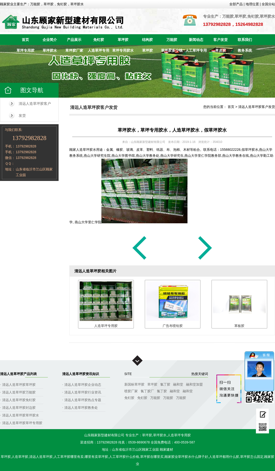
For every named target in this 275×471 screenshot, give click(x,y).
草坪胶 (123, 40)
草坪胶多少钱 (171, 50)
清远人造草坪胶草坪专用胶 (22, 423)
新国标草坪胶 (134, 384)
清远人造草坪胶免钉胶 (19, 400)
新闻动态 (196, 40)
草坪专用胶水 (123, 50)
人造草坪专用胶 (98, 52)
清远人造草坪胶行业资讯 (82, 392)
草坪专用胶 (25, 50)
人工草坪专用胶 (196, 52)
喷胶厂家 (131, 391)
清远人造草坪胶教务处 (81, 407)
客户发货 (220, 40)
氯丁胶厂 (147, 391)
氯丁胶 (165, 384)
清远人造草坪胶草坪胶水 (20, 415)
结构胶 (147, 40)
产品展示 (74, 40)
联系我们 (245, 40)
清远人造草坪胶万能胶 (19, 392)
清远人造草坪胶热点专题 (82, 400)
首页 (25, 40)
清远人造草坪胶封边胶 (19, 407)
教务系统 (245, 50)
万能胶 (171, 40)
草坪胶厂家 (74, 50)
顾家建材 (166, 449)
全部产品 (236, 4)
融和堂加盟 (194, 384)
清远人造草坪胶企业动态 (82, 385)
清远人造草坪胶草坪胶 (19, 385)
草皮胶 (220, 50)
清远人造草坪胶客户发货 (35, 109)
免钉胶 (98, 40)
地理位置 (252, 4)
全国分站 (268, 4)
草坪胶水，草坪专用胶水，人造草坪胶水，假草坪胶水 (172, 130)
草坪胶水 (50, 50)
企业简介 (50, 40)
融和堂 (178, 384)
